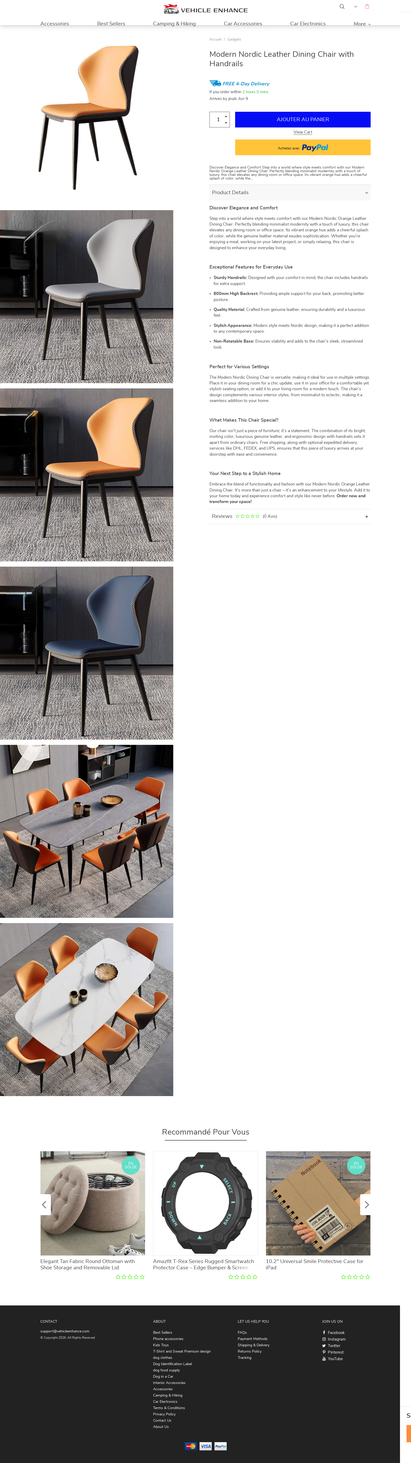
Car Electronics (308, 23)
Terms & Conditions (169, 1408)
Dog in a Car (163, 1376)
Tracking (244, 1358)
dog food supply (166, 1370)
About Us (161, 1427)
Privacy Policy (164, 1414)
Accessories (54, 23)
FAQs (242, 1332)
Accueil (215, 39)
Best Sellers (111, 23)
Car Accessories (243, 23)
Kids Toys (161, 1345)
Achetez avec (303, 147)
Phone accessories (168, 1339)
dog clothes (162, 1358)
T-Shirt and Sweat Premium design (182, 1351)
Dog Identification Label (172, 1364)
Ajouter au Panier (303, 119)
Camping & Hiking (174, 23)
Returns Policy (250, 1351)
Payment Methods (253, 1339)
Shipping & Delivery (253, 1345)
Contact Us (162, 1420)
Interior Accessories (169, 1383)
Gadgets (234, 39)
